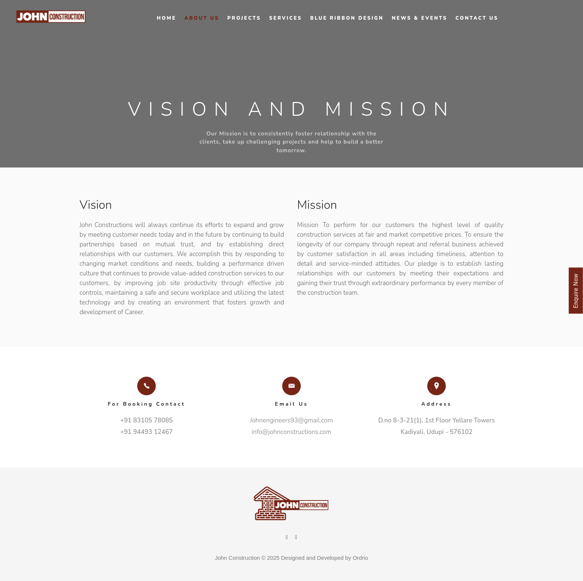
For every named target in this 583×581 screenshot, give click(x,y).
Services (285, 18)
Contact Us (476, 18)
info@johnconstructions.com (291, 432)
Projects (244, 18)
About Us (201, 18)
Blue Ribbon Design (346, 18)
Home (166, 18)
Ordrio (360, 558)
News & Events (419, 18)
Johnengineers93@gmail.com (291, 420)
